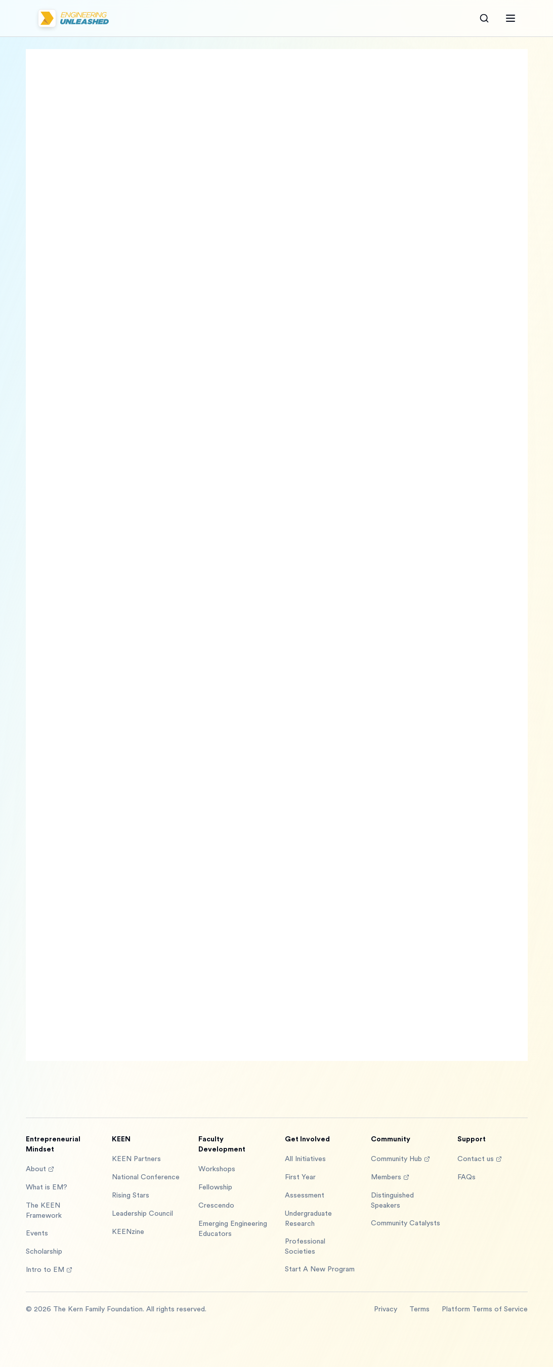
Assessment (304, 1195)
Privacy (385, 1309)
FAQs (466, 1177)
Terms (419, 1309)
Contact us (479, 1159)
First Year (300, 1177)
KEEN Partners (136, 1159)
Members (390, 1177)
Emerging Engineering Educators (232, 1228)
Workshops (216, 1169)
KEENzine (128, 1231)
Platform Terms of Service (485, 1309)
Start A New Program (320, 1269)
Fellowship (215, 1187)
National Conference (146, 1177)
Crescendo (216, 1205)
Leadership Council (142, 1213)
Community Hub (400, 1159)
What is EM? (46, 1187)
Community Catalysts (405, 1223)
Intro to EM (49, 1269)
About (40, 1169)
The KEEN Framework (44, 1210)
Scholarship (44, 1251)
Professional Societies (305, 1246)
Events (37, 1233)
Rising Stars (130, 1195)
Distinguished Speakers (392, 1200)
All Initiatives (305, 1159)
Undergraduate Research (308, 1218)
